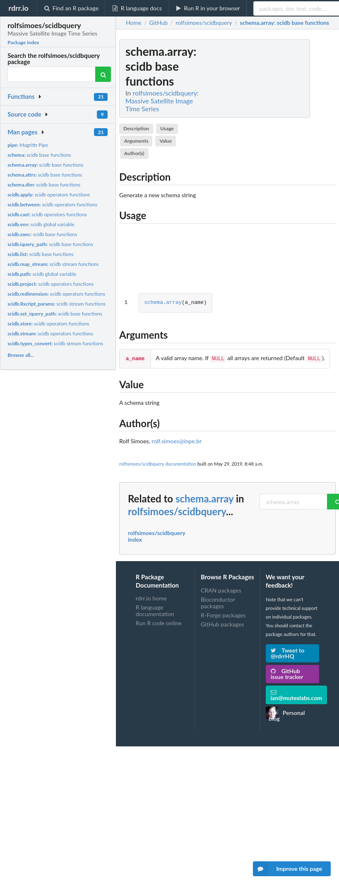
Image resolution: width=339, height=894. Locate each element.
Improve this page (287, 868)
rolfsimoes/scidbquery (177, 510)
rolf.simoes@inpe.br (176, 440)
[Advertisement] (274, 163)
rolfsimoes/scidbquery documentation (157, 463)
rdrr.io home (151, 597)
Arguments (136, 141)
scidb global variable (41, 224)
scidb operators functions (48, 194)
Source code (24, 114)
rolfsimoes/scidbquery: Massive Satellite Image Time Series (162, 100)
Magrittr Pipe (27, 145)
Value (165, 141)
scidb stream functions (53, 264)
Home (133, 23)
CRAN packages (221, 589)
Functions (20, 96)
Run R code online (159, 622)
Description (136, 128)
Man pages (22, 132)
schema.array (163, 302)
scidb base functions (39, 155)
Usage (167, 128)
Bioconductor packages (218, 602)
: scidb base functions (284, 23)
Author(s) (134, 153)
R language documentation (155, 610)
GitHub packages (222, 623)
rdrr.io (18, 7)
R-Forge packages (223, 614)
